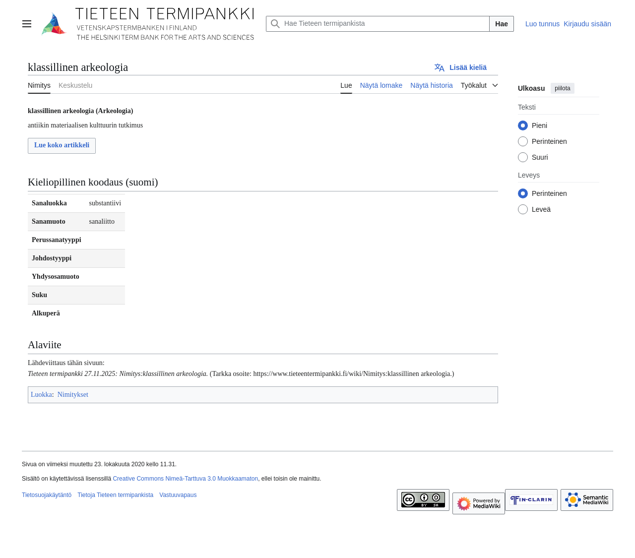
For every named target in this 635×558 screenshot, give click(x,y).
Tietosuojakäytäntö (46, 495)
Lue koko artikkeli (61, 145)
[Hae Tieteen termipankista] (378, 24)
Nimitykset (73, 394)
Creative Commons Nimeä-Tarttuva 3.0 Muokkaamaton (185, 478)
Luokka (41, 394)
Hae (501, 24)
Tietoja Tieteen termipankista (115, 495)
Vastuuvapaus (177, 495)
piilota (562, 88)
